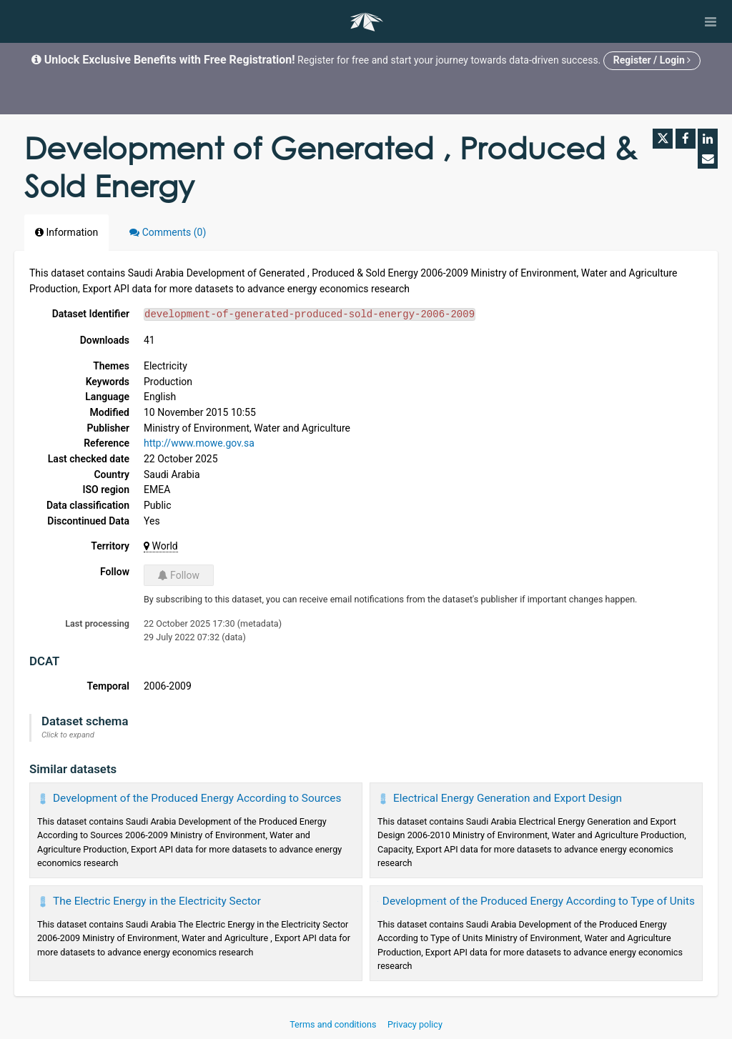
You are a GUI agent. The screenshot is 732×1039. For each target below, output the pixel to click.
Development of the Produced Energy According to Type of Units (538, 901)
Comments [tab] (167, 232)
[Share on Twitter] (663, 139)
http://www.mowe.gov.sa (199, 443)
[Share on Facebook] (686, 139)
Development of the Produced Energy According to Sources (197, 798)
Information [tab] (66, 232)
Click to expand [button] (67, 735)
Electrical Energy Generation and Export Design (507, 798)
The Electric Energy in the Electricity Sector (157, 901)
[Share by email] (708, 159)
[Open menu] (710, 21)
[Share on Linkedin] (708, 139)
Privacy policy (414, 1024)
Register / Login (652, 60)
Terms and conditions (334, 1024)
